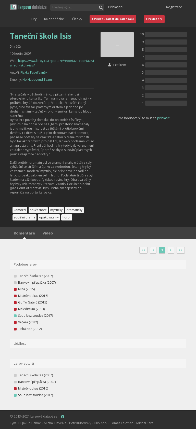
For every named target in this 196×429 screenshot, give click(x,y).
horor (67, 217)
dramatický (74, 210)
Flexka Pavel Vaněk (33, 72)
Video (48, 233)
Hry (33, 19)
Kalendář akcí (54, 19)
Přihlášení (115, 7)
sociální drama (24, 217)
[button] (28, 7)
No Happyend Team (37, 79)
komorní (20, 210)
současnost (38, 210)
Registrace (174, 7)
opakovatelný (49, 217)
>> (180, 250)
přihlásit (163, 118)
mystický (56, 210)
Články (77, 19)
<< (143, 250)
